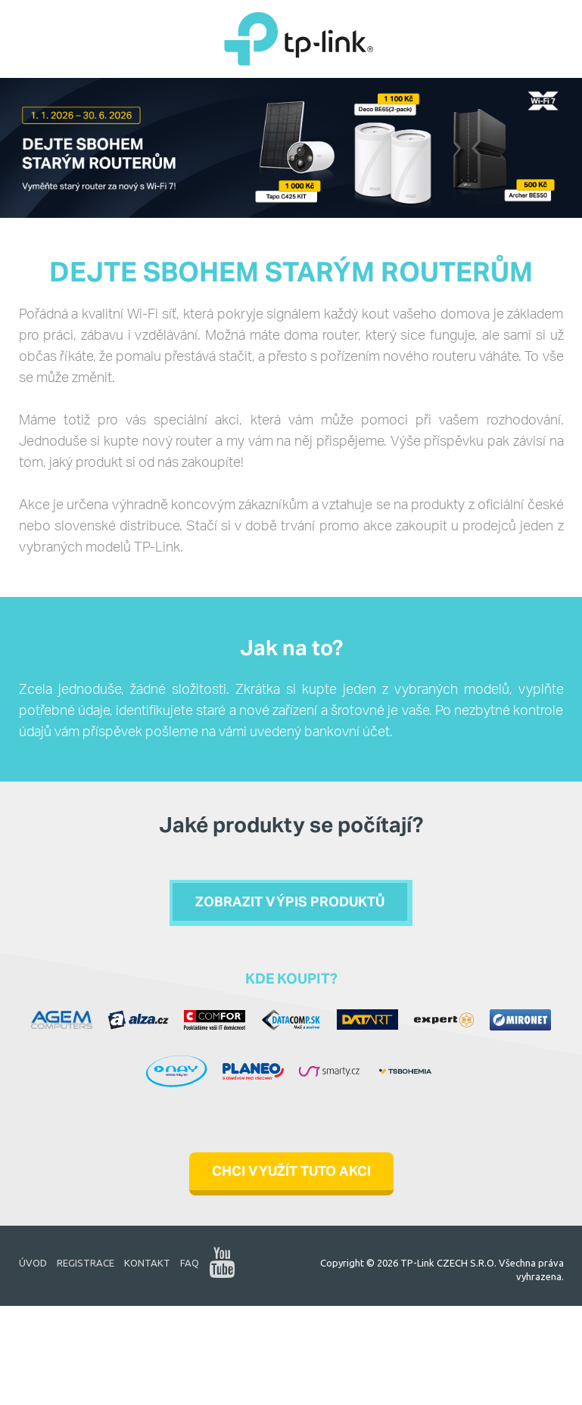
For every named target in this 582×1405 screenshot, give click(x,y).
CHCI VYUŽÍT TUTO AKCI (291, 1173)
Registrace (85, 1262)
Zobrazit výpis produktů (289, 903)
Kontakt (147, 1262)
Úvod (33, 1262)
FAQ (189, 1262)
